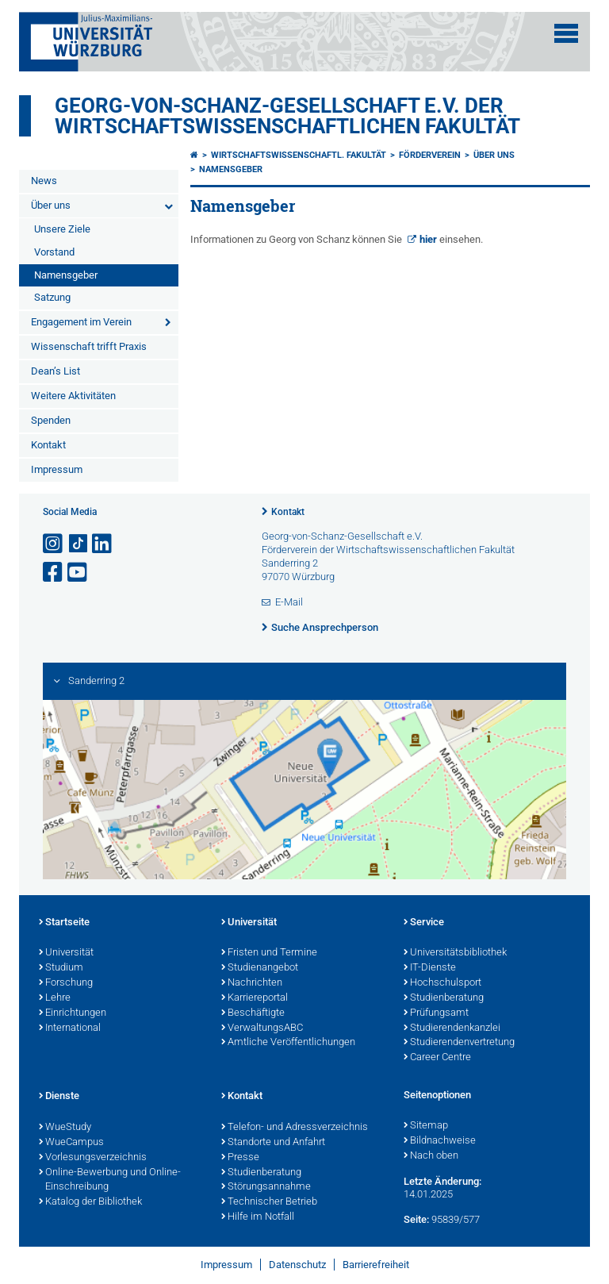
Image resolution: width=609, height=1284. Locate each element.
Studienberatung (444, 998)
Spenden (51, 420)
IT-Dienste (430, 968)
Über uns (51, 205)
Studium (61, 968)
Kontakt (48, 445)
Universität (66, 953)
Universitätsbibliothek (455, 953)
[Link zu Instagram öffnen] (54, 544)
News (44, 180)
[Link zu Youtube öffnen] (78, 572)
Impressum (56, 469)
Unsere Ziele (62, 229)
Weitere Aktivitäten (73, 396)
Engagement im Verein (81, 322)
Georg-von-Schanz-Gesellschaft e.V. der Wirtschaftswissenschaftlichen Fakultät (287, 116)
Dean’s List (55, 371)
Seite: (416, 1219)
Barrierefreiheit (376, 1265)
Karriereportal (254, 998)
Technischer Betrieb (269, 1202)
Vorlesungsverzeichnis (93, 1158)
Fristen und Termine (269, 953)
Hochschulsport (442, 983)
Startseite (64, 923)
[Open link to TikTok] (78, 544)
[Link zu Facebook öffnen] (54, 572)
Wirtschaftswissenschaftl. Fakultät (298, 155)
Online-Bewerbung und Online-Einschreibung (110, 1180)
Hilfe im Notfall (257, 1217)
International (70, 1028)
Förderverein (430, 155)
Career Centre (437, 1058)
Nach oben (431, 1156)
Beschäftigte (253, 1013)
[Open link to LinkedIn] (103, 544)
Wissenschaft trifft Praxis (89, 346)
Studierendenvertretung (459, 1043)
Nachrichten (251, 983)
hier (429, 239)
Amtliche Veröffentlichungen (288, 1043)
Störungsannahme (266, 1187)
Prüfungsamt (436, 1013)
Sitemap (426, 1126)
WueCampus (71, 1143)
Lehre (55, 998)
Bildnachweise (440, 1141)
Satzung (52, 297)
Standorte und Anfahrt (273, 1143)
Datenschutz (297, 1265)
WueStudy (65, 1128)
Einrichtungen (72, 1013)
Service (424, 923)
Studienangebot (259, 968)
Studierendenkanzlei (452, 1028)
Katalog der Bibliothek (90, 1202)
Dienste (59, 1097)
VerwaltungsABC (262, 1028)
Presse (240, 1158)
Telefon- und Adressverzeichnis (294, 1128)
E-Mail (289, 602)
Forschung (66, 983)
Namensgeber (66, 275)
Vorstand (54, 252)
